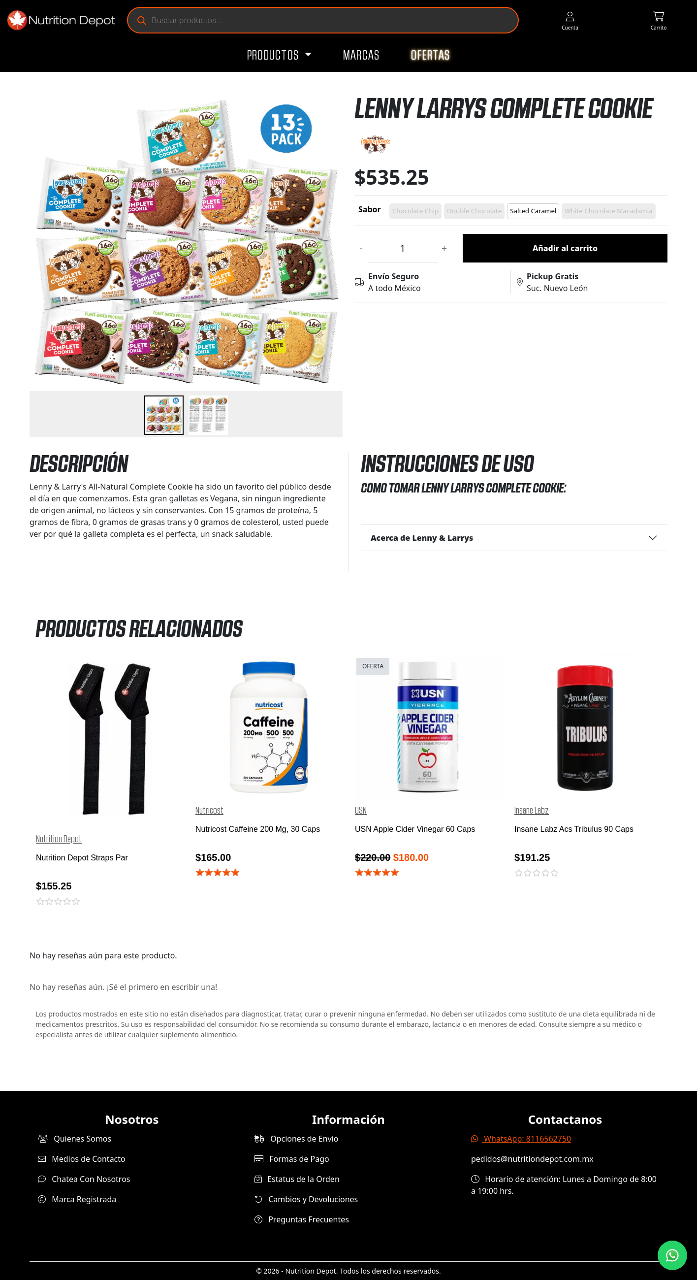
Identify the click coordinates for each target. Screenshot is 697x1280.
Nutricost (209, 811)
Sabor (369, 209)
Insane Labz (531, 811)
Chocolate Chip (415, 210)
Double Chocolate (474, 210)
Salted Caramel (533, 210)
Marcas (361, 55)
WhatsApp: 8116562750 (521, 1138)
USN (361, 811)
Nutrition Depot (59, 839)
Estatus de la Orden (297, 1179)
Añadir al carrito (565, 248)
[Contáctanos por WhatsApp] (672, 1255)
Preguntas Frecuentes (301, 1219)
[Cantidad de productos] (403, 248)
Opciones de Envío (296, 1138)
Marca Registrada (77, 1199)
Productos (274, 55)
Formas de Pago (291, 1158)
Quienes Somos (74, 1138)
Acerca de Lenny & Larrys (422, 537)
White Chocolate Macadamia (608, 210)
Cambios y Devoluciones (306, 1199)
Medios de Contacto (82, 1158)
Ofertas (430, 55)
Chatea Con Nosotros (84, 1179)
